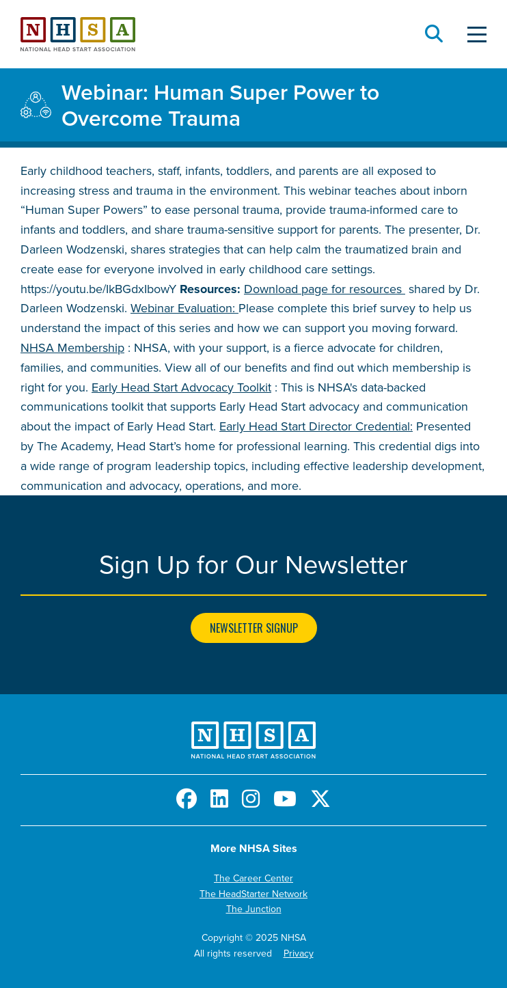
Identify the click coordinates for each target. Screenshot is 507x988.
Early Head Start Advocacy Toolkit (181, 387)
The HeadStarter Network (253, 894)
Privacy (299, 953)
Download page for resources (324, 288)
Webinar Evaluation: (184, 307)
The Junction (254, 909)
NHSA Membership (72, 347)
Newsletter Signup (254, 628)
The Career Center (253, 878)
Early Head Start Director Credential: (316, 426)
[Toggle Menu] (477, 34)
